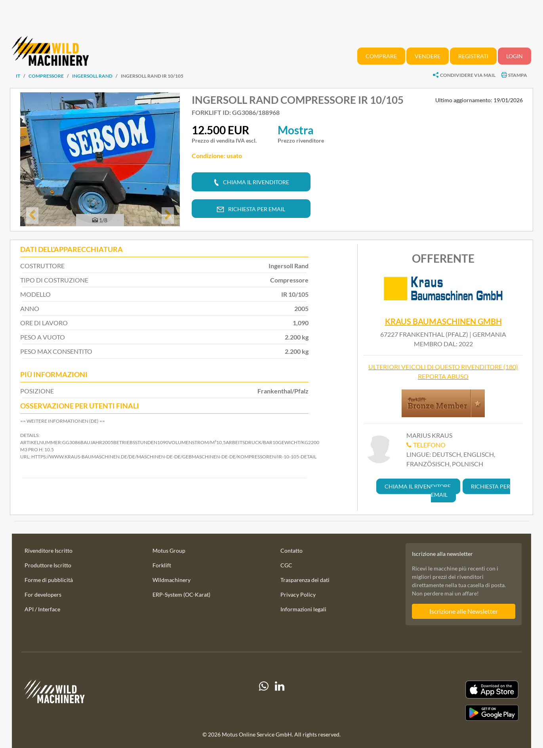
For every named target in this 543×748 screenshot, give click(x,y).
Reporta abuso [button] (443, 376)
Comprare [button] (381, 56)
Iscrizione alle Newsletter (463, 611)
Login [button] (514, 56)
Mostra (296, 130)
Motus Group (168, 550)
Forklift (161, 565)
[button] (32, 215)
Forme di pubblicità (49, 579)
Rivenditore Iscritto (48, 550)
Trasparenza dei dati (305, 579)
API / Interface (42, 609)
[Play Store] (442, 713)
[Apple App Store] (442, 689)
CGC (286, 565)
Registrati (473, 56)
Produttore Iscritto (48, 565)
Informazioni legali (303, 609)
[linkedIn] (280, 700)
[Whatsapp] (264, 700)
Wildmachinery (171, 579)
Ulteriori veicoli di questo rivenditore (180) (443, 366)
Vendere (427, 56)
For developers (43, 594)
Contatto (291, 550)
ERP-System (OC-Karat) (181, 594)
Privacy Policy (298, 594)
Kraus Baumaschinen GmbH (443, 321)
